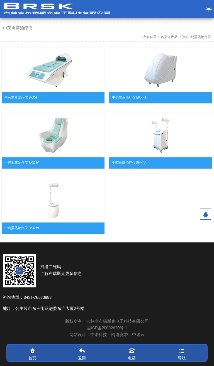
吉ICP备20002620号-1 (107, 328)
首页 (164, 37)
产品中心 (177, 37)
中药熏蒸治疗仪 (199, 37)
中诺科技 (98, 334)
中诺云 (138, 334)
